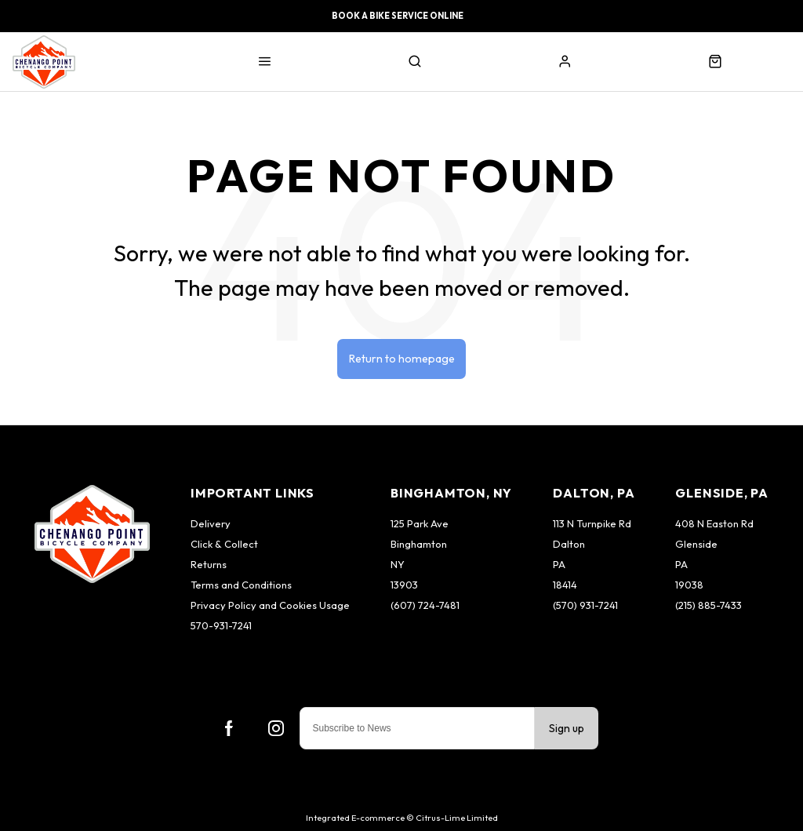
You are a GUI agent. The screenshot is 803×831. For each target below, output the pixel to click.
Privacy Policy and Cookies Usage (270, 605)
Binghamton (419, 544)
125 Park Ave (420, 523)
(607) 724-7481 (425, 605)
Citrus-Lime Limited (457, 817)
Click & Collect (224, 544)
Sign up (566, 728)
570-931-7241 (221, 625)
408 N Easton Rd (714, 523)
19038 (689, 584)
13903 (404, 584)
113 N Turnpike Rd (592, 523)
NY (398, 564)
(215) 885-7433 (708, 605)
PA (559, 564)
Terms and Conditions (241, 584)
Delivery (211, 523)
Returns (209, 564)
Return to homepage (402, 359)
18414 (565, 584)
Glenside (696, 544)
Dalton (569, 544)
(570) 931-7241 (585, 605)
